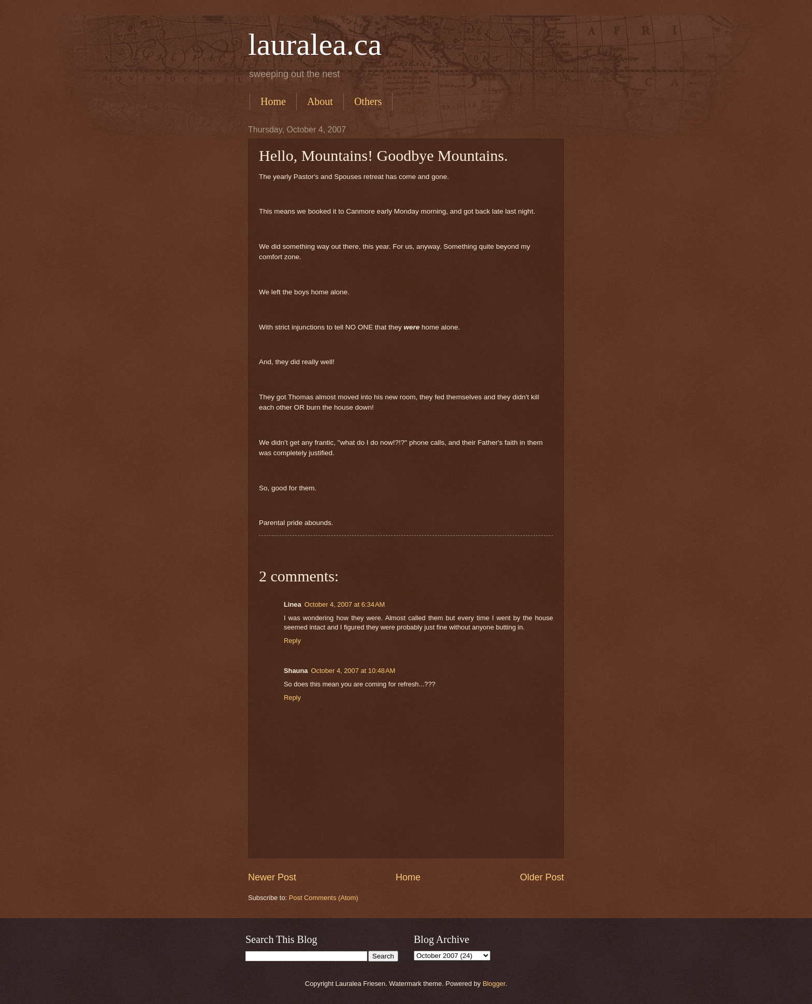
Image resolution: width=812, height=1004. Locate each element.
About (320, 101)
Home (273, 101)
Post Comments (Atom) (323, 898)
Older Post (542, 877)
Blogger (494, 983)
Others (368, 101)
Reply (292, 641)
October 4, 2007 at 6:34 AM (344, 604)
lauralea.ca (315, 44)
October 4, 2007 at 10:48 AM (353, 671)
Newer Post (272, 877)
